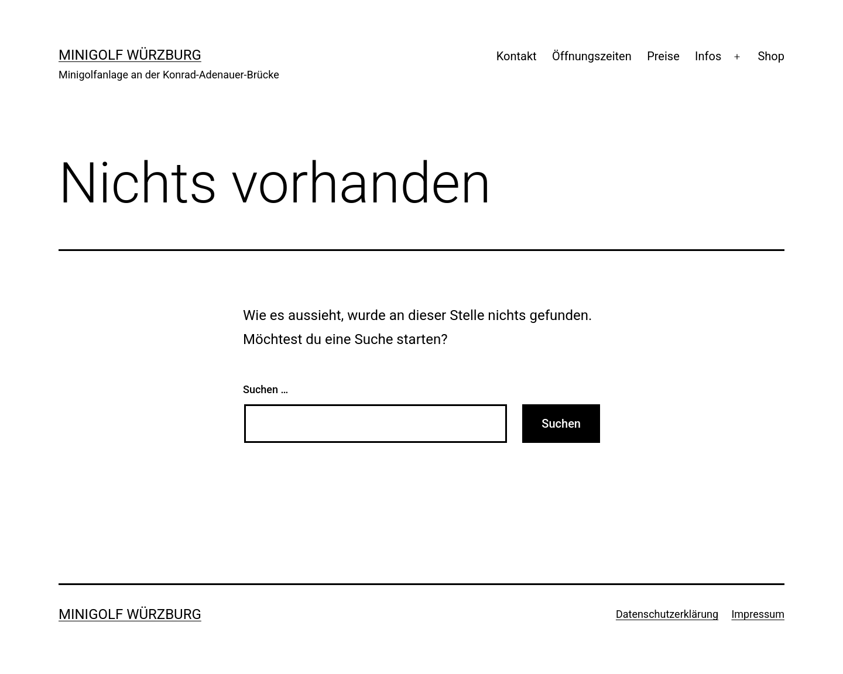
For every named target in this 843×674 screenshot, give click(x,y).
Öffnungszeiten (592, 56)
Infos (708, 56)
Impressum (757, 614)
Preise (663, 56)
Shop (771, 56)
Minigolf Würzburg (130, 55)
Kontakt (516, 56)
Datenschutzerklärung (667, 614)
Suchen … (265, 389)
